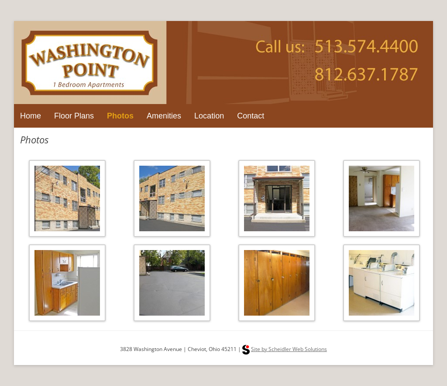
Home (30, 115)
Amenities (164, 115)
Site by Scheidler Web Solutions (289, 349)
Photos (120, 115)
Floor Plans (74, 115)
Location (209, 115)
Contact (250, 115)
